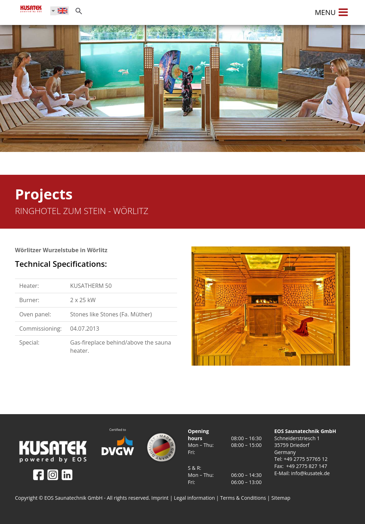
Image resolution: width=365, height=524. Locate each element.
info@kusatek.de (310, 473)
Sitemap (280, 497)
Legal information (194, 497)
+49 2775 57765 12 (306, 459)
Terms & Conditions (243, 497)
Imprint (160, 497)
